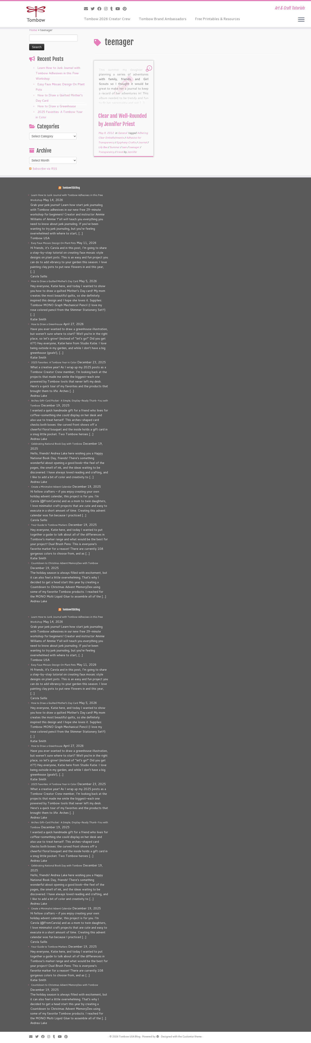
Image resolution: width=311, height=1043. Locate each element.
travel (120, 152)
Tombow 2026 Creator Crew (107, 18)
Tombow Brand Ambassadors (162, 18)
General (123, 133)
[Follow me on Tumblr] (113, 8)
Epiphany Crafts (126, 142)
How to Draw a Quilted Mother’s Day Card (54, 281)
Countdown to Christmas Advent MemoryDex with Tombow (64, 563)
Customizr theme (192, 1036)
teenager (134, 147)
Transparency (106, 152)
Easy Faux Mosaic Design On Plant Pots (53, 243)
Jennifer (132, 152)
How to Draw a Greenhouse (56, 106)
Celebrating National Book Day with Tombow (56, 444)
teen (124, 147)
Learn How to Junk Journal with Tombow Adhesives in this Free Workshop (58, 73)
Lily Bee (103, 147)
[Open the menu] (301, 20)
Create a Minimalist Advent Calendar (51, 486)
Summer (114, 147)
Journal (143, 142)
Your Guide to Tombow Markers (49, 525)
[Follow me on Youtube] (119, 8)
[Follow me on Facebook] (100, 8)
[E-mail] (87, 8)
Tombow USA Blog (71, 187)
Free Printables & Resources (217, 18)
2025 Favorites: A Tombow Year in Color (53, 362)
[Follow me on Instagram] (107, 8)
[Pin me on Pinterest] (126, 8)
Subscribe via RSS (44, 168)
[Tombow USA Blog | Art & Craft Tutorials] (36, 14)
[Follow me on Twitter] (94, 8)
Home (33, 30)
